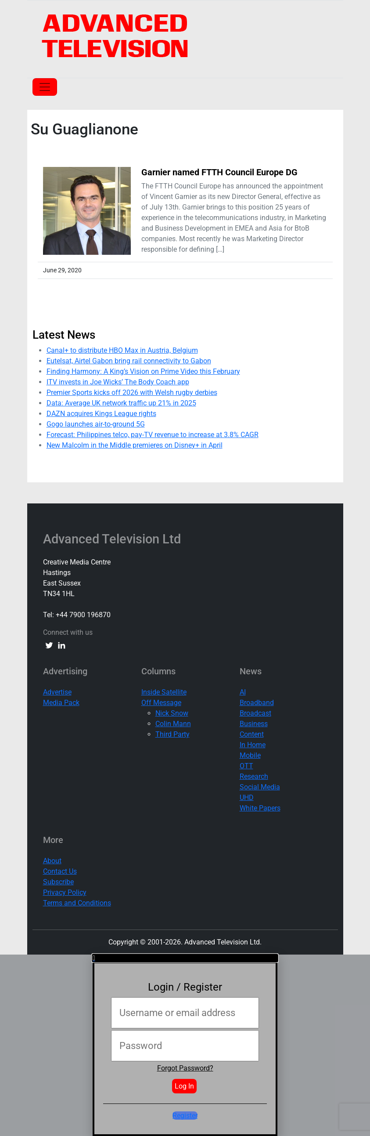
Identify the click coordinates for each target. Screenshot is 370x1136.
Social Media (260, 787)
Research (254, 776)
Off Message (161, 702)
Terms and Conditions (77, 903)
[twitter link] (49, 645)
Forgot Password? (185, 1068)
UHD (247, 797)
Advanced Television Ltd (113, 539)
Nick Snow (171, 713)
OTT (246, 766)
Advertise (57, 692)
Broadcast (255, 713)
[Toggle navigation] (44, 87)
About (52, 861)
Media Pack (61, 702)
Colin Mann (173, 724)
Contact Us (60, 871)
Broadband (257, 702)
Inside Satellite (164, 692)
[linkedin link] (61, 645)
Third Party (172, 734)
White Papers (260, 808)
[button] (185, 958)
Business (254, 724)
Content (252, 734)
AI (243, 692)
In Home (253, 745)
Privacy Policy (64, 892)
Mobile (250, 755)
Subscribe (58, 882)
